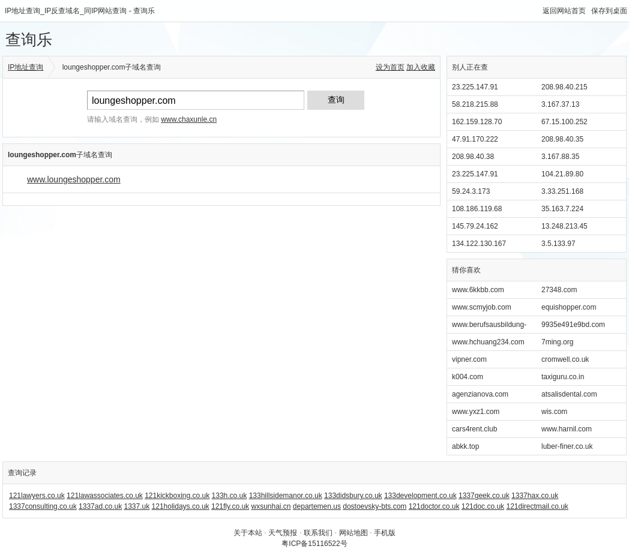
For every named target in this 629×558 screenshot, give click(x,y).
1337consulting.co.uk (43, 506)
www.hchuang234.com (488, 342)
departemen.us (317, 506)
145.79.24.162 (475, 226)
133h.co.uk (229, 495)
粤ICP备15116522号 (314, 543)
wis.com (554, 411)
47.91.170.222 (475, 139)
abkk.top (465, 446)
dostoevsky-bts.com (374, 506)
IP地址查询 (25, 67)
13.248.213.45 (564, 226)
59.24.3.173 (471, 191)
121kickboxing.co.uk (177, 495)
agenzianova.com (480, 394)
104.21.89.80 (562, 174)
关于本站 (247, 533)
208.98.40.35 (562, 139)
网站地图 (353, 533)
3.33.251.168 (562, 191)
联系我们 (318, 533)
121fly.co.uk (230, 506)
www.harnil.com (566, 429)
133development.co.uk (420, 495)
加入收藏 (420, 67)
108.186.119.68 (477, 209)
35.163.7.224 (562, 209)
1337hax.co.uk (534, 495)
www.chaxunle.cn (189, 119)
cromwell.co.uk (565, 359)
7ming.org (557, 342)
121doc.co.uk (483, 506)
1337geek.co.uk (484, 495)
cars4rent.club (474, 429)
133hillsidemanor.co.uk (285, 495)
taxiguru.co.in (562, 377)
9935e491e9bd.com (573, 324)
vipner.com (469, 359)
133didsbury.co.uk (353, 495)
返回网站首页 (564, 11)
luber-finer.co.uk (566, 446)
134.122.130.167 (479, 243)
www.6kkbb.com (478, 290)
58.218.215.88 (475, 104)
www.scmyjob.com (481, 307)
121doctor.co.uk (434, 506)
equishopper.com (568, 307)
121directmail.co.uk (537, 506)
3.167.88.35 (560, 156)
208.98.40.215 (564, 87)
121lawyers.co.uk (37, 495)
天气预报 (282, 533)
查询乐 (28, 40)
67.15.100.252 (564, 122)
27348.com (559, 290)
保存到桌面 (609, 11)
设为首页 (390, 67)
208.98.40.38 (473, 156)
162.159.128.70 (477, 122)
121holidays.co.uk (180, 506)
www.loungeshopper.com (74, 179)
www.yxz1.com (475, 411)
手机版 (385, 533)
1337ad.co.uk (100, 506)
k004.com (467, 377)
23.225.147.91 (475, 87)
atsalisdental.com (569, 394)
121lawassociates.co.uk (105, 495)
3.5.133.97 (558, 243)
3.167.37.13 (560, 104)
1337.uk (137, 506)
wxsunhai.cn (270, 506)
